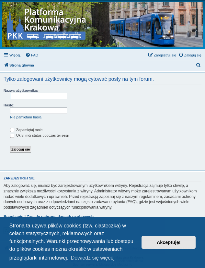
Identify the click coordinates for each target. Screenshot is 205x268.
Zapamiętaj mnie (26, 130)
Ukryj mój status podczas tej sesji (39, 135)
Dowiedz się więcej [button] (93, 258)
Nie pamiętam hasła (25, 117)
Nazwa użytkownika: (21, 90)
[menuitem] (31, 55)
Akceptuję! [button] (169, 242)
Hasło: (9, 105)
